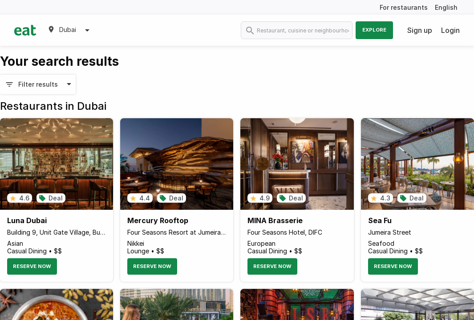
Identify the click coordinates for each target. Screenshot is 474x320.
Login (450, 30)
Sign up (419, 30)
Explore (374, 30)
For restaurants (404, 7)
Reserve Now (32, 266)
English (446, 7)
